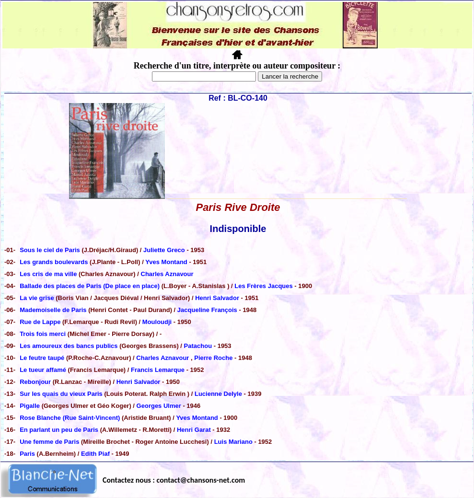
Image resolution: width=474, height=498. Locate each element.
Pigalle (31, 405)
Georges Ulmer (159, 405)
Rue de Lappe (41, 321)
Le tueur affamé (43, 369)
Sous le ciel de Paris (50, 250)
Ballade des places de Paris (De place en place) (90, 286)
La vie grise (37, 297)
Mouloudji (157, 321)
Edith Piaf (95, 453)
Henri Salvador (217, 297)
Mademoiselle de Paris (54, 309)
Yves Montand (166, 262)
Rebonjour (35, 381)
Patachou (198, 345)
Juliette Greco (164, 250)
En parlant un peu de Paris (60, 429)
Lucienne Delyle (218, 393)
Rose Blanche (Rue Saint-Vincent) (71, 417)
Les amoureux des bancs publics (69, 345)
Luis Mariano (233, 441)
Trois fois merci (43, 333)
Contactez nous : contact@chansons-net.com (174, 480)
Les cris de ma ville (48, 274)
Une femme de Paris (49, 441)
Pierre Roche (213, 357)
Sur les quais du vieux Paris (61, 393)
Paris (28, 453)
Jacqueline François (207, 309)
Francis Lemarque (158, 369)
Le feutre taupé (42, 357)
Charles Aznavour (167, 274)
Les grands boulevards (55, 262)
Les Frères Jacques (263, 286)
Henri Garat (194, 429)
